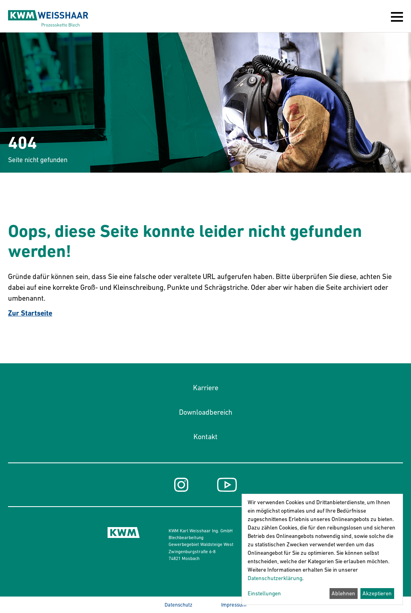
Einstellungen (264, 593)
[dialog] (322, 549)
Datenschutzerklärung (275, 578)
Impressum (233, 605)
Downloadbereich (205, 412)
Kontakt (205, 437)
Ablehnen (343, 593)
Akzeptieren (377, 593)
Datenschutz (178, 605)
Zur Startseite (30, 313)
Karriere (205, 388)
